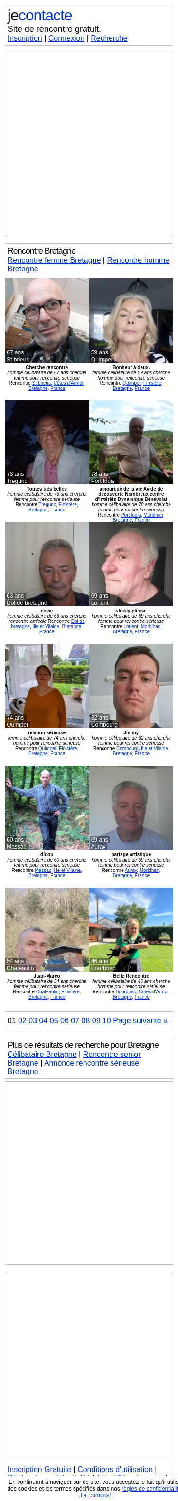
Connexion (66, 38)
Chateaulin (47, 991)
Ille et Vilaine (45, 626)
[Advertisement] (89, 144)
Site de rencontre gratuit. (54, 29)
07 (75, 1021)
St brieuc (41, 383)
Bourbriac (126, 991)
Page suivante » (140, 1021)
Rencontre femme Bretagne (54, 260)
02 (22, 1021)
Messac (43, 870)
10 (107, 1021)
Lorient (130, 626)
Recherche (109, 38)
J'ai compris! (95, 1495)
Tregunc (47, 504)
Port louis (131, 515)
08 (86, 1021)
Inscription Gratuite (39, 1469)
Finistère (152, 383)
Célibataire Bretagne (42, 1054)
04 (43, 1021)
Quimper (132, 383)
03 (32, 1021)
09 (96, 1021)
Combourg (127, 748)
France (57, 388)
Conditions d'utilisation (115, 1469)
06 (64, 1021)
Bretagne (38, 388)
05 (54, 1021)
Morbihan (153, 515)
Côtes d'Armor (69, 383)
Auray (131, 870)
